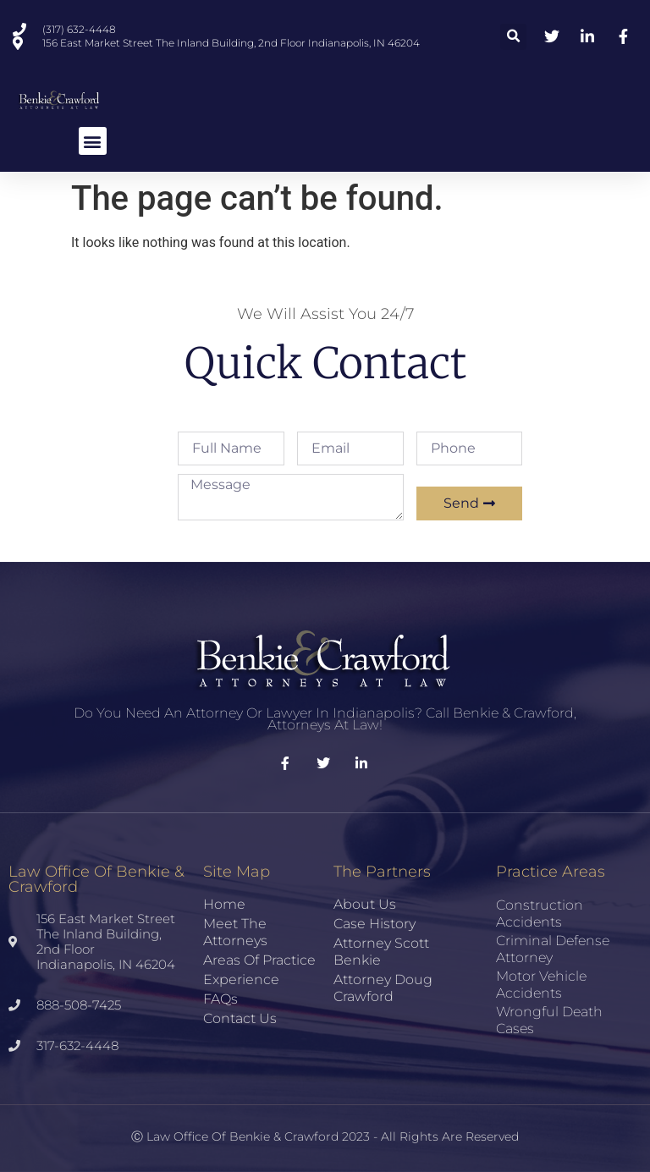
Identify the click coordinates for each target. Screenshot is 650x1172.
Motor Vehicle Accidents (541, 984)
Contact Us (240, 1018)
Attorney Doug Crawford (382, 987)
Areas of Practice (259, 960)
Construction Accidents (539, 913)
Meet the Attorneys (235, 932)
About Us (364, 904)
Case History (374, 924)
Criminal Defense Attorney (552, 949)
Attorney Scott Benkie (381, 951)
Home (224, 904)
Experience (241, 979)
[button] (513, 37)
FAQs (220, 999)
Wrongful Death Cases (549, 1020)
